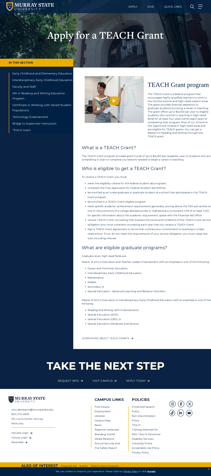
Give (150, 6)
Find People (102, 407)
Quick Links (173, 6)
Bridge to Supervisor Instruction (34, 123)
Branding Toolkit (105, 434)
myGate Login (20, 433)
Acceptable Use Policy (145, 448)
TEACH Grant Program (105, 466)
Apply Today (136, 380)
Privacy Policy (140, 452)
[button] (209, 469)
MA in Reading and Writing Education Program (38, 96)
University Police (142, 443)
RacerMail (17, 442)
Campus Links (109, 399)
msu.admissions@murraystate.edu (32, 409)
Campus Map (103, 420)
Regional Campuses (107, 429)
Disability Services (142, 439)
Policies (141, 399)
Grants (83, 466)
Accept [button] (151, 471)
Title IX (136, 425)
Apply (133, 6)
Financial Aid (68, 466)
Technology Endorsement (30, 117)
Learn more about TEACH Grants (106, 338)
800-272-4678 (20, 414)
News (98, 425)
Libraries (100, 416)
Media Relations (104, 439)
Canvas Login (19, 437)
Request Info (68, 380)
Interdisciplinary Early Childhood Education (42, 80)
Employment (103, 411)
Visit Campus (102, 380)
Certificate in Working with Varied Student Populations (41, 108)
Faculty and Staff (24, 86)
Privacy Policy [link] (131, 471)
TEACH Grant (21, 130)
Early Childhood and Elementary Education (42, 73)
